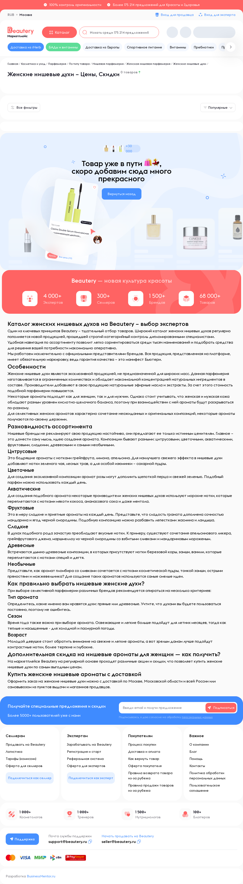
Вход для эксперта (219, 15)
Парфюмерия (57, 63)
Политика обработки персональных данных (207, 775)
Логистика (14, 751)
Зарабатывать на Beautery (89, 744)
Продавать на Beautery (25, 744)
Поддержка (22, 839)
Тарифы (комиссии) (21, 759)
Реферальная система (85, 759)
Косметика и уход (33, 63)
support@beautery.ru (68, 841)
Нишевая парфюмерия (108, 63)
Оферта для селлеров (24, 766)
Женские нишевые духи (189, 63)
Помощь (196, 759)
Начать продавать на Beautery (128, 836)
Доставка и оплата (144, 751)
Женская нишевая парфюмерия (148, 63)
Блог (193, 751)
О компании (199, 744)
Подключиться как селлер (29, 778)
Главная (13, 63)
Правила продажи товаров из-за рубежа (151, 788)
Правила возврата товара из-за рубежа (150, 775)
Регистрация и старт (84, 751)
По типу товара (79, 63)
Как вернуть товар (143, 759)
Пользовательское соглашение (204, 788)
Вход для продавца (177, 15)
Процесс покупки (142, 744)
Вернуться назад (121, 194)
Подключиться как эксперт (91, 778)
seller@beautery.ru (119, 841)
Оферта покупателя (145, 766)
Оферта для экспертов (86, 766)
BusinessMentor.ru (41, 876)
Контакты (197, 766)
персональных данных (197, 717)
